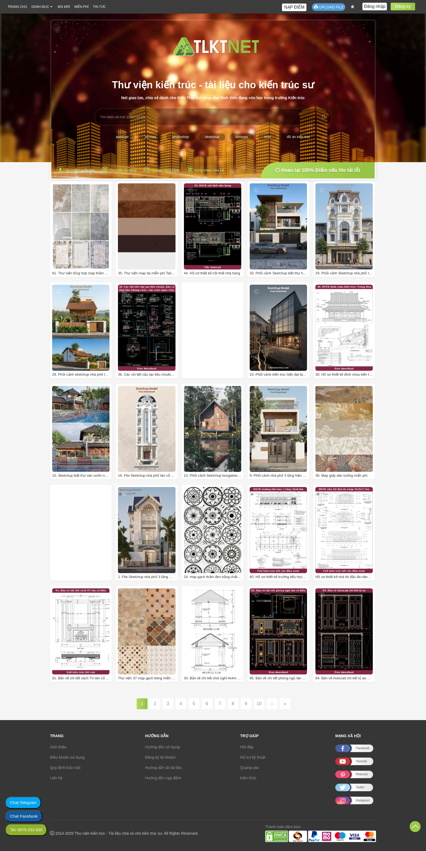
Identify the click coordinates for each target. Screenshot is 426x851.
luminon (242, 137)
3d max (150, 137)
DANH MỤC (40, 7)
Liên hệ (56, 778)
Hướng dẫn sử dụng (162, 747)
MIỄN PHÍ (81, 7)
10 (259, 703)
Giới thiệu (58, 747)
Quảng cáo (249, 767)
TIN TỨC (99, 7)
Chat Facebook (24, 816)
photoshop (180, 137)
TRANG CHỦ (17, 7)
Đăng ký (403, 6)
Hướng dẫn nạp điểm (163, 778)
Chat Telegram (23, 802)
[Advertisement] (220, 339)
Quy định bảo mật (65, 767)
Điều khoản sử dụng (67, 757)
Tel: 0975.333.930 (26, 829)
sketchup (212, 137)
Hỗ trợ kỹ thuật (252, 757)
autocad (122, 137)
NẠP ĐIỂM (294, 7)
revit (267, 137)
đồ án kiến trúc (298, 137)
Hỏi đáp (246, 747)
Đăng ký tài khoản (160, 757)
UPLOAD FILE (329, 7)
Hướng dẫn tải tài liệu (163, 767)
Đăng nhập (374, 6)
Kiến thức (248, 778)
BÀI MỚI (64, 7)
